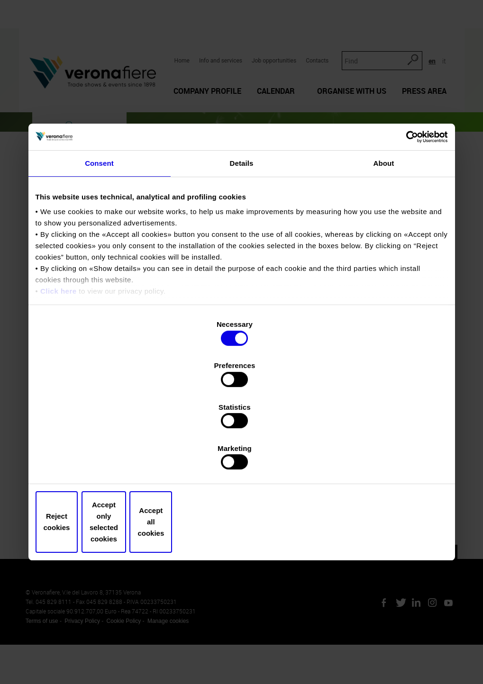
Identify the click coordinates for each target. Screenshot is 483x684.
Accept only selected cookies (241, 460)
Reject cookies (103, 460)
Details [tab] (242, 244)
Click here (58, 372)
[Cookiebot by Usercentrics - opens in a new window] (406, 216)
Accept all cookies (380, 460)
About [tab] (384, 244)
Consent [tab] (99, 244)
